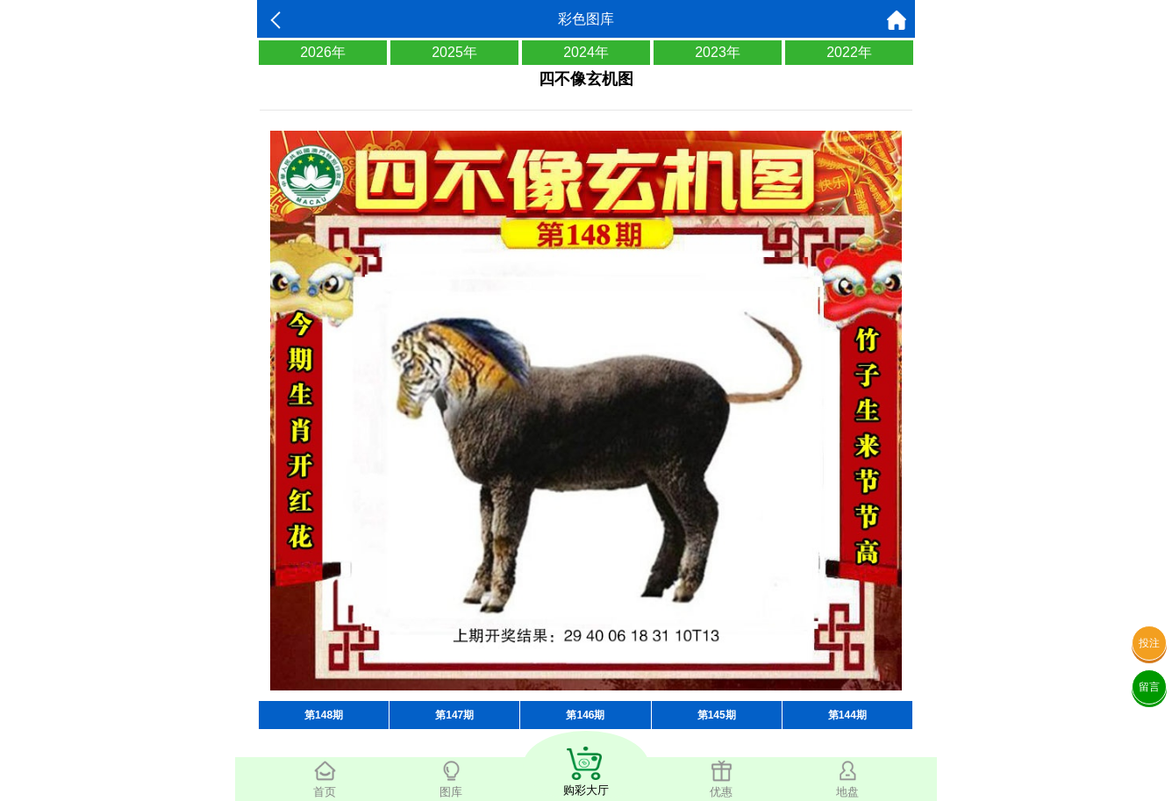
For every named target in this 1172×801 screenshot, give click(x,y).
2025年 (454, 52)
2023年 (717, 52)
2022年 (849, 52)
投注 (1149, 643)
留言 (1149, 687)
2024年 (586, 52)
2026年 (323, 52)
